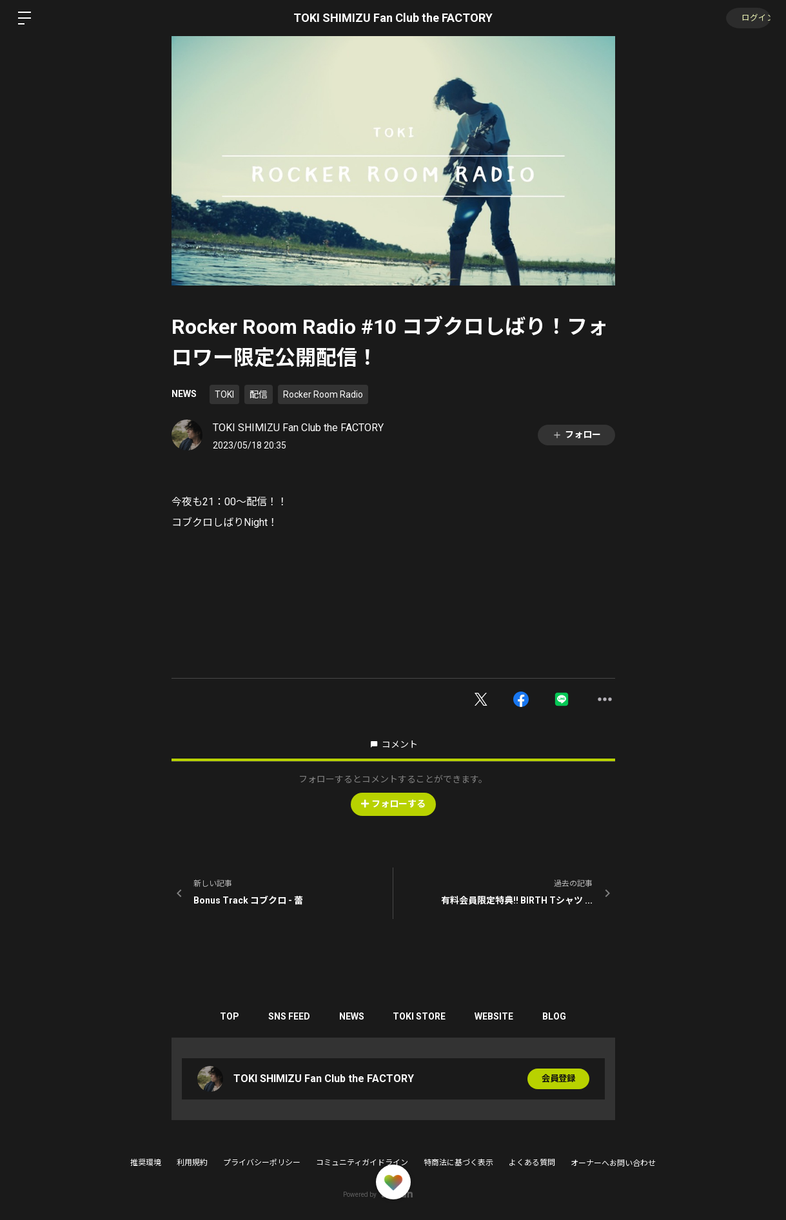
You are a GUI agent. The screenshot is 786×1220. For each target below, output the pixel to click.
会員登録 (558, 1079)
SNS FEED (284, 1016)
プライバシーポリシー (261, 1162)
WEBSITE (499, 1016)
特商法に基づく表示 (458, 1162)
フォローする (393, 804)
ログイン (747, 18)
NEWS (184, 394)
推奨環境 (145, 1162)
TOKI (224, 394)
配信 (259, 394)
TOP (221, 1016)
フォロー (576, 434)
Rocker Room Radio (323, 394)
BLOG (563, 1016)
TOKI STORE (421, 1016)
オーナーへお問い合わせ (613, 1163)
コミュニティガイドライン (362, 1162)
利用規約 (192, 1162)
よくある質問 (532, 1162)
